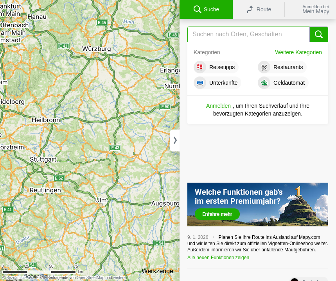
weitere (119, 278)
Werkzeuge (157, 271)
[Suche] (257, 34)
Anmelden (218, 106)
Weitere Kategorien (298, 52)
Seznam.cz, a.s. (20, 278)
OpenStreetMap (90, 278)
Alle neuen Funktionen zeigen (218, 257)
